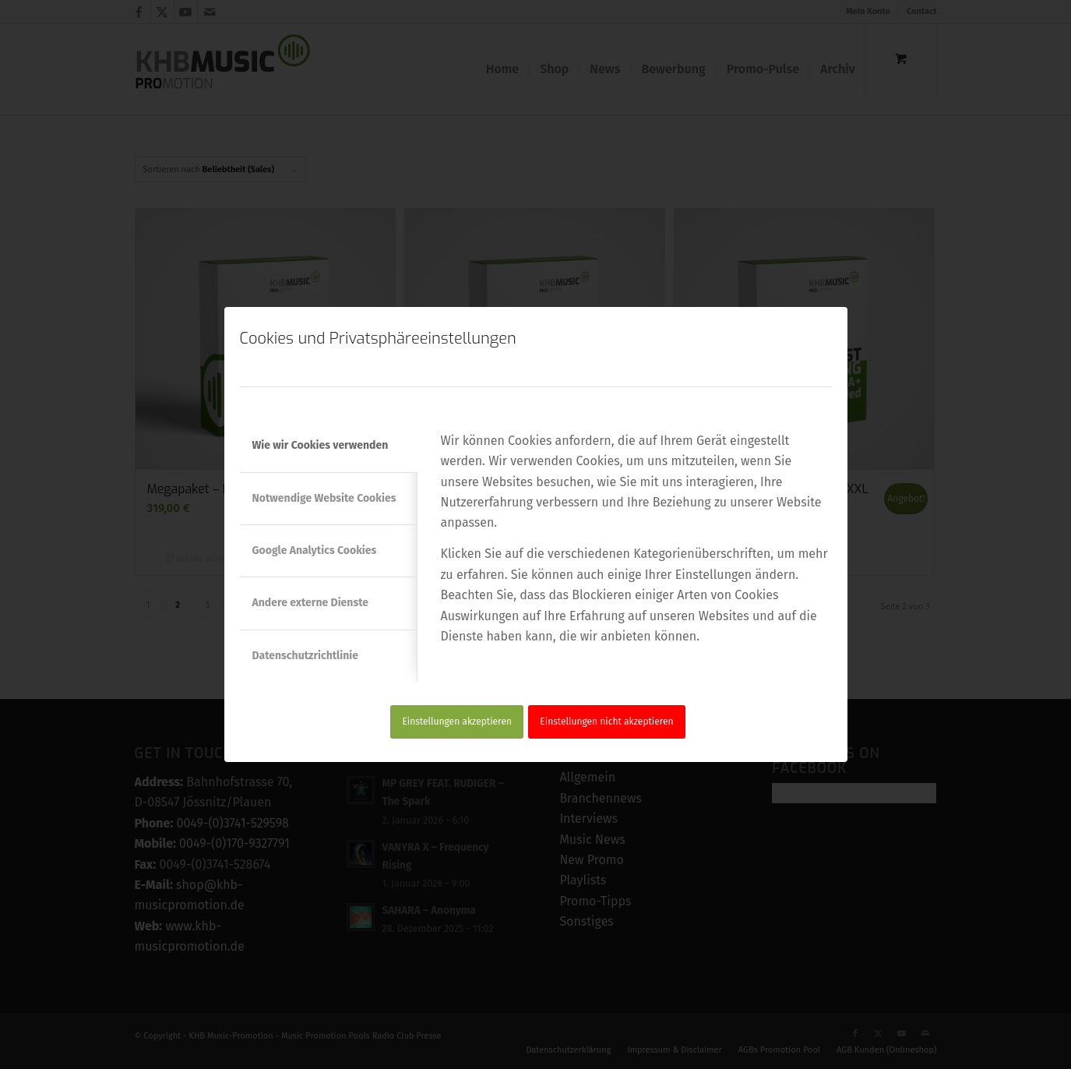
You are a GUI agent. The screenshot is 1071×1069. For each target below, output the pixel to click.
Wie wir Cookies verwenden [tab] (320, 445)
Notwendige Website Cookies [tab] (324, 498)
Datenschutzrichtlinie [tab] (305, 655)
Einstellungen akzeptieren (457, 721)
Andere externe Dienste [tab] (310, 602)
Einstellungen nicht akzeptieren (606, 721)
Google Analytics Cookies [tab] (314, 550)
